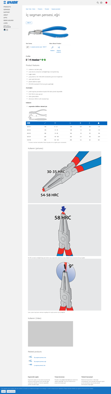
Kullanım (52, 50)
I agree (3, 391)
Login (5, 23)
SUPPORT (7, 12)
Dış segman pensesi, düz (40, 357)
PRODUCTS (7, 7)
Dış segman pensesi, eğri (40, 361)
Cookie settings (11, 391)
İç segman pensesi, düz (39, 365)
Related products (59, 51)
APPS (5, 18)
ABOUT (6, 15)
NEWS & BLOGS (8, 20)
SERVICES (7, 10)
